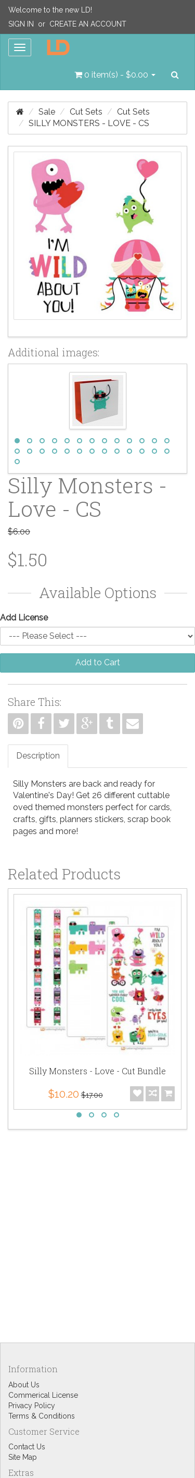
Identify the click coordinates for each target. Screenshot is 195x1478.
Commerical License (43, 1395)
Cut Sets (86, 112)
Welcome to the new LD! (50, 10)
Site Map (22, 1457)
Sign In (21, 24)
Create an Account (87, 24)
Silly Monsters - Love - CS (89, 123)
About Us (24, 1385)
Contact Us (26, 1447)
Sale (46, 112)
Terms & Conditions (41, 1416)
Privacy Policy (31, 1405)
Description (38, 756)
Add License (24, 618)
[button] (115, 75)
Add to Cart (97, 662)
